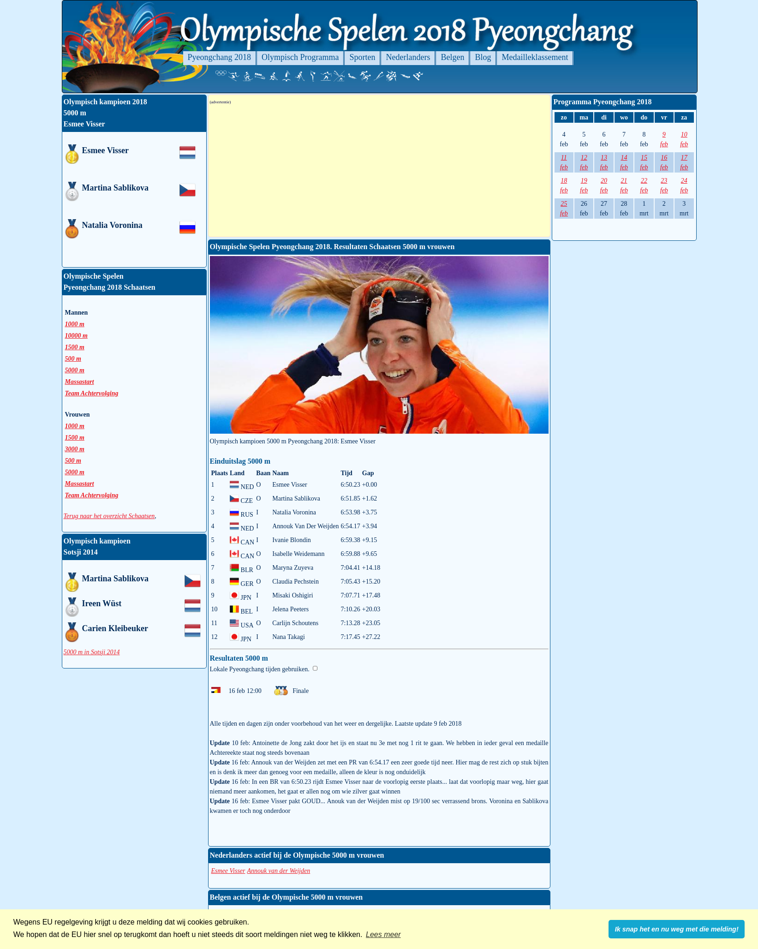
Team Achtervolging (92, 393)
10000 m (76, 335)
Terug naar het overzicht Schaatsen (109, 516)
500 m (73, 358)
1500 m (74, 347)
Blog (483, 57)
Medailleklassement (534, 57)
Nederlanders (408, 57)
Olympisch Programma (300, 57)
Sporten (362, 57)
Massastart (79, 381)
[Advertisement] (379, 170)
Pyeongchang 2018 (219, 57)
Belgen (452, 57)
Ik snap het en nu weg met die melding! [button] (677, 929)
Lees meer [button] (383, 934)
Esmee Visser (228, 870)
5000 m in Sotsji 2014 (92, 652)
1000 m (74, 324)
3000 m (74, 449)
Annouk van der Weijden (278, 870)
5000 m (74, 370)
